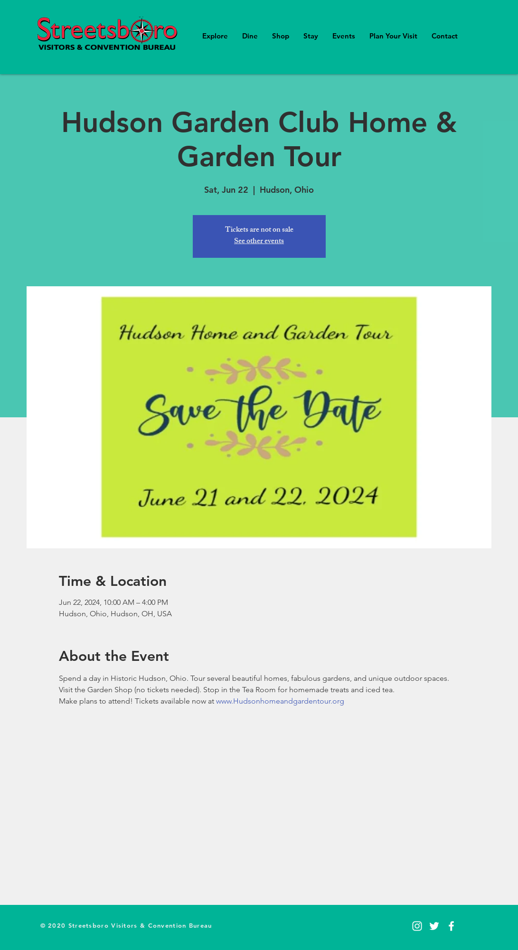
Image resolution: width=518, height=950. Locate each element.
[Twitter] (434, 926)
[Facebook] (451, 926)
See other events (259, 242)
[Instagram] (417, 926)
